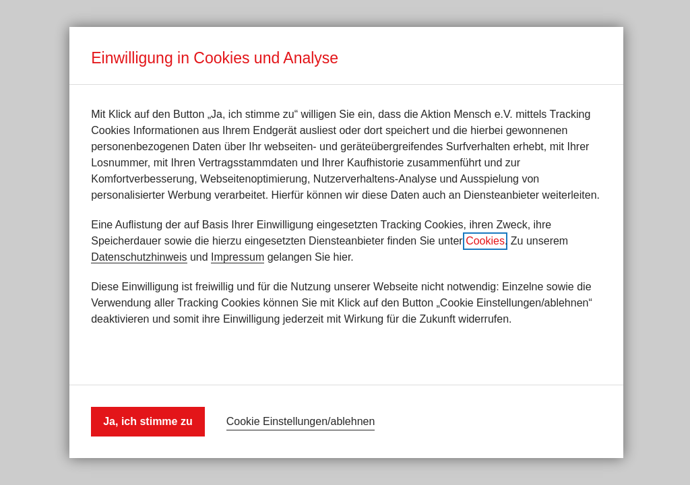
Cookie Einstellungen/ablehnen (300, 421)
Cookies (485, 241)
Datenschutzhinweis (139, 257)
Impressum (237, 257)
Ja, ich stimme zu (148, 421)
